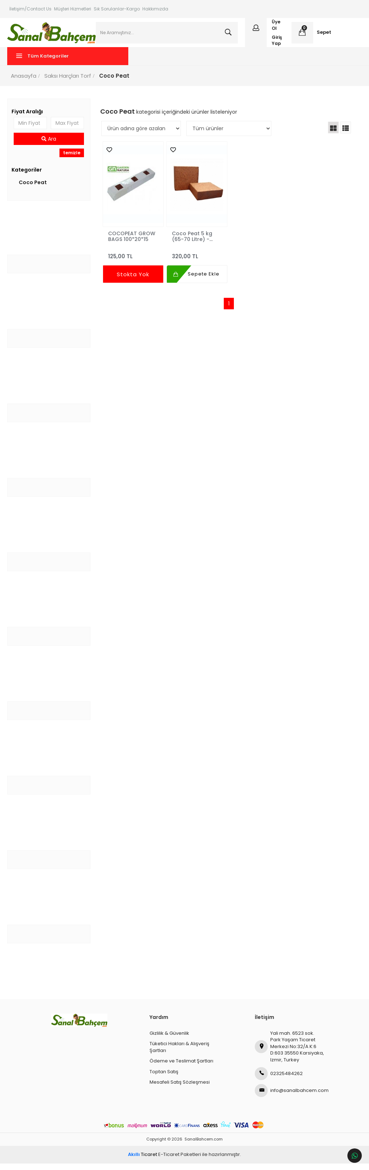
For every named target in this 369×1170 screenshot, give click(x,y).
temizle (72, 159)
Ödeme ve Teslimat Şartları (181, 1067)
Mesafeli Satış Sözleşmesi (180, 1088)
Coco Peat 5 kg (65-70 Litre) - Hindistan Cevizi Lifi (196, 243)
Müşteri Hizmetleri (72, 9)
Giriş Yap (276, 43)
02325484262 (279, 1080)
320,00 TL (197, 260)
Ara (50, 145)
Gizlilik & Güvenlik (169, 1039)
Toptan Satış (164, 1078)
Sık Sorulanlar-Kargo (117, 9)
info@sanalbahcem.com (290, 1097)
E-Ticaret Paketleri (179, 1161)
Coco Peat (35, 188)
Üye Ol (275, 28)
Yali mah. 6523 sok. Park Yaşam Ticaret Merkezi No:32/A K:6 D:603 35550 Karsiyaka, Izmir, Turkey (289, 1053)
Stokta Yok (133, 281)
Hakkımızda (155, 9)
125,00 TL (134, 260)
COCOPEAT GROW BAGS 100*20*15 (132, 243)
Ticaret (142, 1161)
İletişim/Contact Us (30, 9)
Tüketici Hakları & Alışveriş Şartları (179, 1054)
